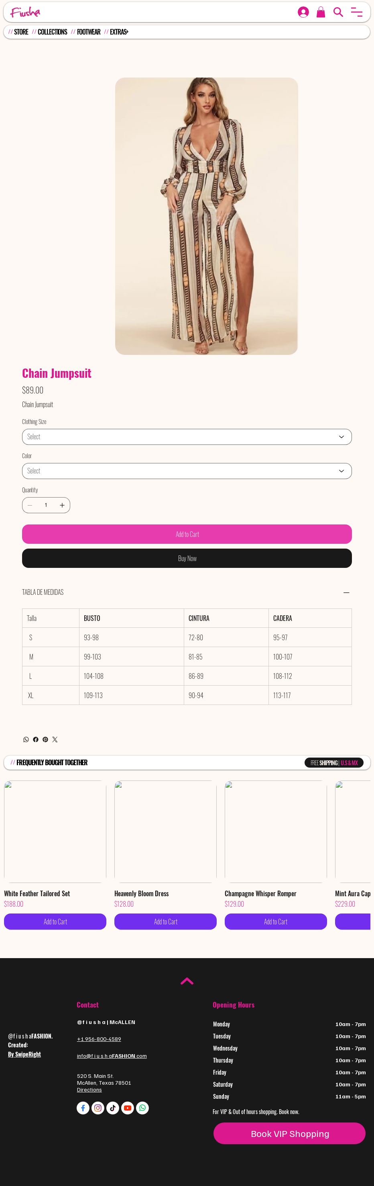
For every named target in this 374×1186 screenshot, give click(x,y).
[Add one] (62, 505)
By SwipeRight (24, 1054)
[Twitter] (55, 739)
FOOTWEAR (88, 32)
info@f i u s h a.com (112, 1055)
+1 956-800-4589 (99, 1038)
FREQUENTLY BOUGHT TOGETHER (51, 762)
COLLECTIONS (52, 32)
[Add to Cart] (187, 534)
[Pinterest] (45, 739)
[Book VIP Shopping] (289, 1133)
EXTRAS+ (119, 32)
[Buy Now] (187, 558)
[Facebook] (36, 739)
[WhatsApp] (26, 739)
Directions (89, 1089)
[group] (187, 855)
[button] (356, 12)
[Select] (187, 437)
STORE (21, 32)
